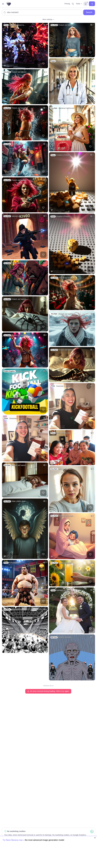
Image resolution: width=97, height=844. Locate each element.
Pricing (67, 4)
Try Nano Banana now (13, 840)
